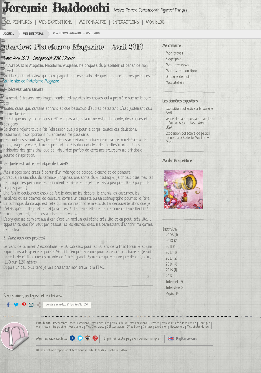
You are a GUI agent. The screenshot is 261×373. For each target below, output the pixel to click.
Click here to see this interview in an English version (174, 22)
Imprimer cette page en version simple (131, 339)
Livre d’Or (161, 326)
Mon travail (174, 53)
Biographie (173, 59)
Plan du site (43, 323)
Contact (147, 326)
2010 (57, 58)
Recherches (60, 323)
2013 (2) (171, 258)
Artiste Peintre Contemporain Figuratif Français (150, 10)
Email (31, 304)
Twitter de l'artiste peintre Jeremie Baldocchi (80, 338)
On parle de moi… (178, 77)
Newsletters (177, 326)
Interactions (126, 22)
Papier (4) (173, 294)
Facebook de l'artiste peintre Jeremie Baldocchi (72, 338)
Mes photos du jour (198, 326)
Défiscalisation (115, 326)
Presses (154, 323)
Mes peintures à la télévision (179, 323)
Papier (69, 58)
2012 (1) (171, 253)
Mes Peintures (17, 22)
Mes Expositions (55, 22)
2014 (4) (171, 264)
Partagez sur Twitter (16, 304)
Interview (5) (175, 288)
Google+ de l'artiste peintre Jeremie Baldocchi (95, 338)
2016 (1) (171, 270)
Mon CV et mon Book (181, 71)
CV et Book (133, 326)
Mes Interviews (33, 34)
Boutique (204, 323)
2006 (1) (172, 235)
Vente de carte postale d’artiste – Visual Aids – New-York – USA (189, 123)
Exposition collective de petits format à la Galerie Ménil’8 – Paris (188, 137)
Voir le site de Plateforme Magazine (31, 81)
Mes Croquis (119, 323)
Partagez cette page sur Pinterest (23, 304)
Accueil (8, 34)
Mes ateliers (175, 83)
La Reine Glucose (183, 189)
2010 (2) (172, 241)
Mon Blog (155, 22)
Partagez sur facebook (8, 304)
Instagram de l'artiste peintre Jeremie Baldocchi (87, 338)
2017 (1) (171, 276)
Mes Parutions (138, 323)
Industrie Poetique (107, 350)
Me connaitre (92, 22)
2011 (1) (171, 247)
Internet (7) (174, 282)
